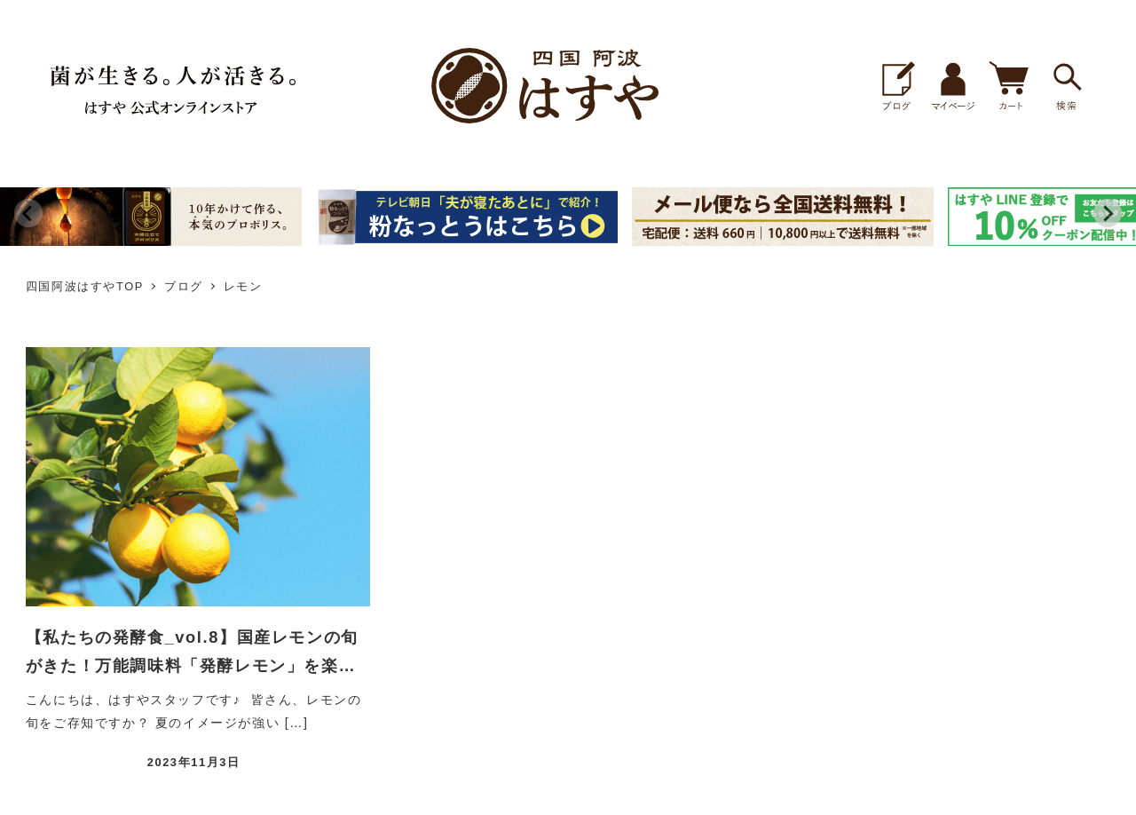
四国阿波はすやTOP (85, 286)
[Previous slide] (28, 213)
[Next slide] (1107, 213)
